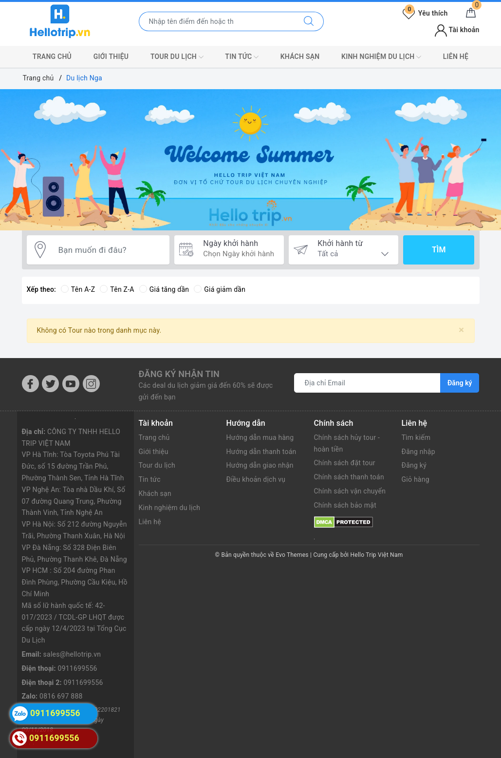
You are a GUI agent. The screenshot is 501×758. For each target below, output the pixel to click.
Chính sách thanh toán (349, 477)
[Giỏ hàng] (471, 13)
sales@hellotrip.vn (72, 654)
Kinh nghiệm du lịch (381, 57)
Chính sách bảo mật (345, 505)
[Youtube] (70, 383)
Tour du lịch (177, 57)
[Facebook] (30, 383)
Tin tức (242, 57)
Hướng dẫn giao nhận (260, 465)
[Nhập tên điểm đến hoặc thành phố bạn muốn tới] (217, 21)
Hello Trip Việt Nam (377, 554)
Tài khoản (457, 30)
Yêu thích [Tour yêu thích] (425, 13)
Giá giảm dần (219, 289)
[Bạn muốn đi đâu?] (109, 250)
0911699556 (77, 668)
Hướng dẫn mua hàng (260, 437)
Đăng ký (414, 465)
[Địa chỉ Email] (367, 383)
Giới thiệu (111, 56)
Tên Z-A (117, 289)
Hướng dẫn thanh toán (261, 451)
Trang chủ (52, 56)
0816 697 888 (61, 696)
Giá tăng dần (164, 289)
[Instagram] (91, 383)
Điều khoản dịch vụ (256, 479)
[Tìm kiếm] (309, 21)
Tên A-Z (78, 289)
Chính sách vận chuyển (350, 491)
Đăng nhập (418, 451)
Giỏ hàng (415, 479)
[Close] (461, 330)
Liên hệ (455, 56)
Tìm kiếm (416, 437)
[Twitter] (50, 383)
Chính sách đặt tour (344, 463)
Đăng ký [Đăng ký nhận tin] (459, 383)
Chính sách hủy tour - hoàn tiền (347, 443)
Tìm (438, 249)
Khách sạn (300, 56)
